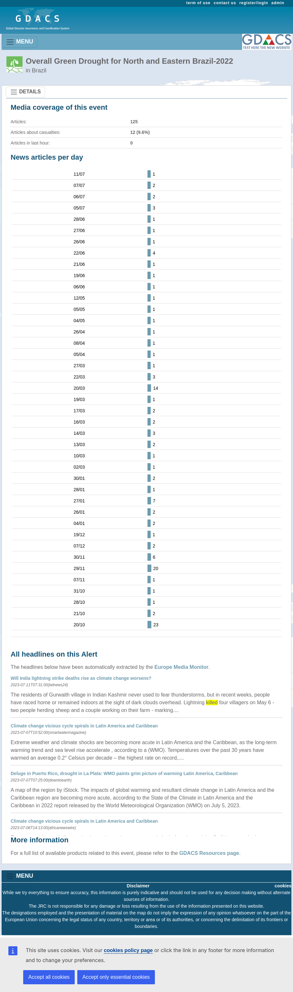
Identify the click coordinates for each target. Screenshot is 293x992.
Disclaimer (138, 885)
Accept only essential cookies (116, 977)
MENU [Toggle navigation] (19, 42)
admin (277, 3)
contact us (225, 3)
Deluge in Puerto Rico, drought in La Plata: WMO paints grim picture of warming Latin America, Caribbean (124, 773)
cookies (283, 885)
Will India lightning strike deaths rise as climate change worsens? (81, 678)
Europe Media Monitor (182, 667)
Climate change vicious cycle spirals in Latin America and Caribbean (84, 725)
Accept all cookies (49, 977)
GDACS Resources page (209, 853)
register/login (253, 3)
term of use (198, 3)
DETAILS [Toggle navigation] (25, 92)
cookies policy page (128, 950)
